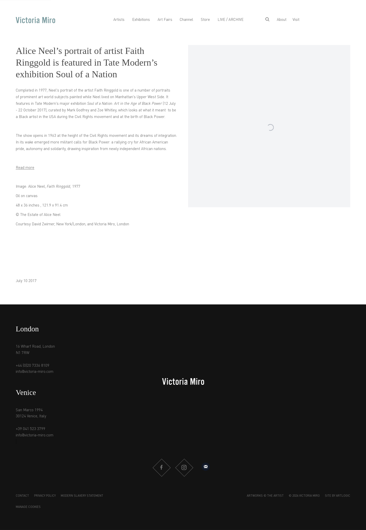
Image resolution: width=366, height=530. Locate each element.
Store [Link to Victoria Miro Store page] (205, 20)
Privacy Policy (45, 495)
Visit (296, 20)
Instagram (184, 468)
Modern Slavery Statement (82, 495)
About (281, 20)
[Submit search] (267, 20)
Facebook (161, 468)
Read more (25, 168)
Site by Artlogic (337, 495)
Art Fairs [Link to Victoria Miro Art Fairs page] (165, 20)
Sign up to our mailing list (206, 467)
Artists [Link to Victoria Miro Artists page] (119, 20)
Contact (22, 495)
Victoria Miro (35, 20)
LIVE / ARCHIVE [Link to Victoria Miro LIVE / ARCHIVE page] (230, 20)
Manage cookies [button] (28, 507)
